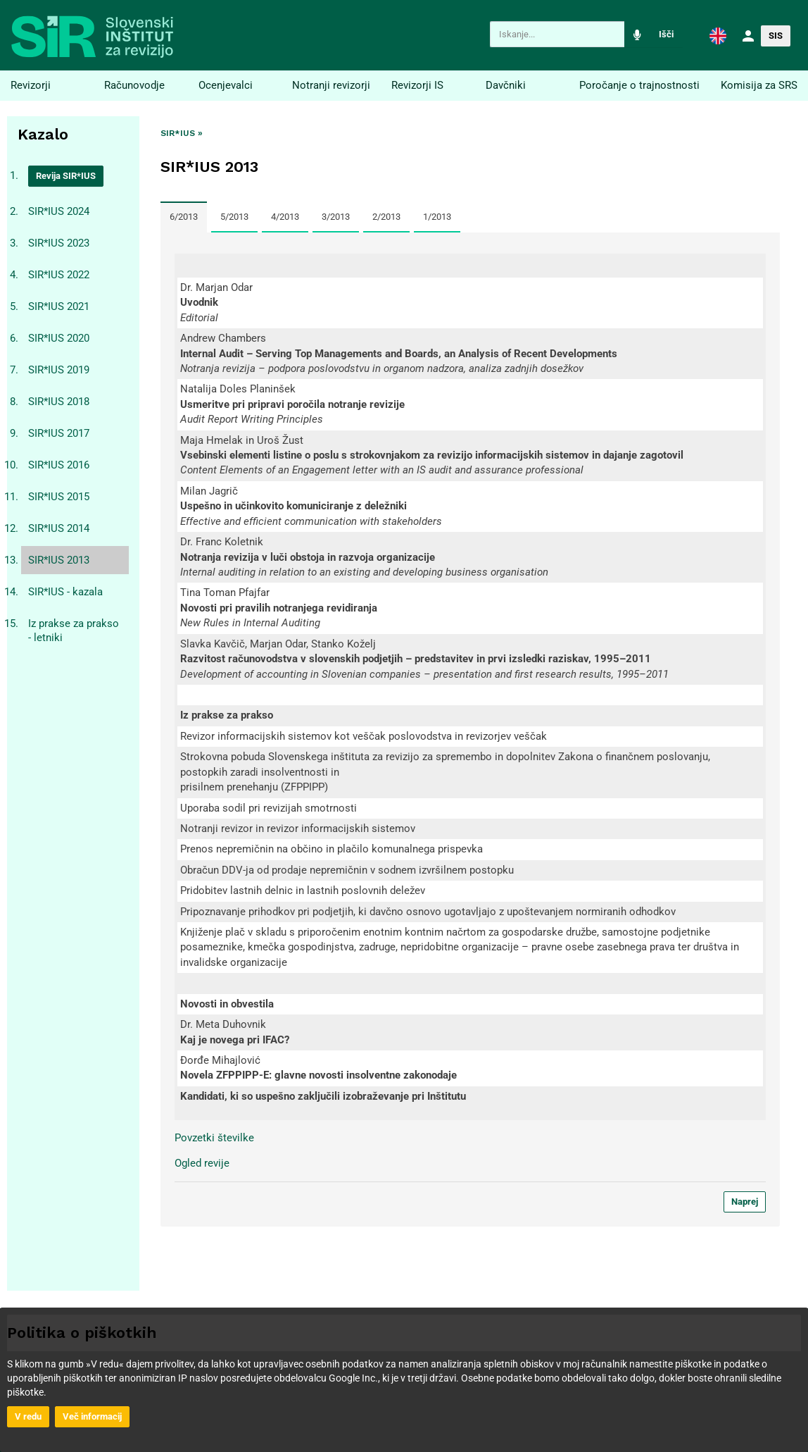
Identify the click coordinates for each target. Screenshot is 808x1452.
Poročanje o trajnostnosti (639, 85)
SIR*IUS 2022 (58, 274)
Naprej (744, 1201)
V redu (28, 1416)
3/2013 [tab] (336, 216)
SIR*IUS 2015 (58, 496)
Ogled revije (202, 1163)
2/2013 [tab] (386, 216)
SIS (776, 35)
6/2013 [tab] (184, 216)
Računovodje (134, 85)
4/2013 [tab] (285, 216)
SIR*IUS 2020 (58, 338)
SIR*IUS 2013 (58, 560)
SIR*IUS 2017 (58, 433)
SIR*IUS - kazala (65, 591)
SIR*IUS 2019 (58, 370)
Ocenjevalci (225, 85)
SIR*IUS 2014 (58, 528)
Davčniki (506, 85)
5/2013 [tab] (234, 216)
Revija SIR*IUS (66, 175)
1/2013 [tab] (437, 216)
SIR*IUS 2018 (58, 401)
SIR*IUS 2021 (58, 306)
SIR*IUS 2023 (58, 243)
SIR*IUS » (181, 133)
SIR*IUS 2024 (58, 211)
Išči (666, 34)
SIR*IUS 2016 (58, 465)
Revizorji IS (417, 85)
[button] (718, 35)
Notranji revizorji (331, 85)
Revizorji (31, 85)
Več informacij (92, 1416)
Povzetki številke (214, 1137)
